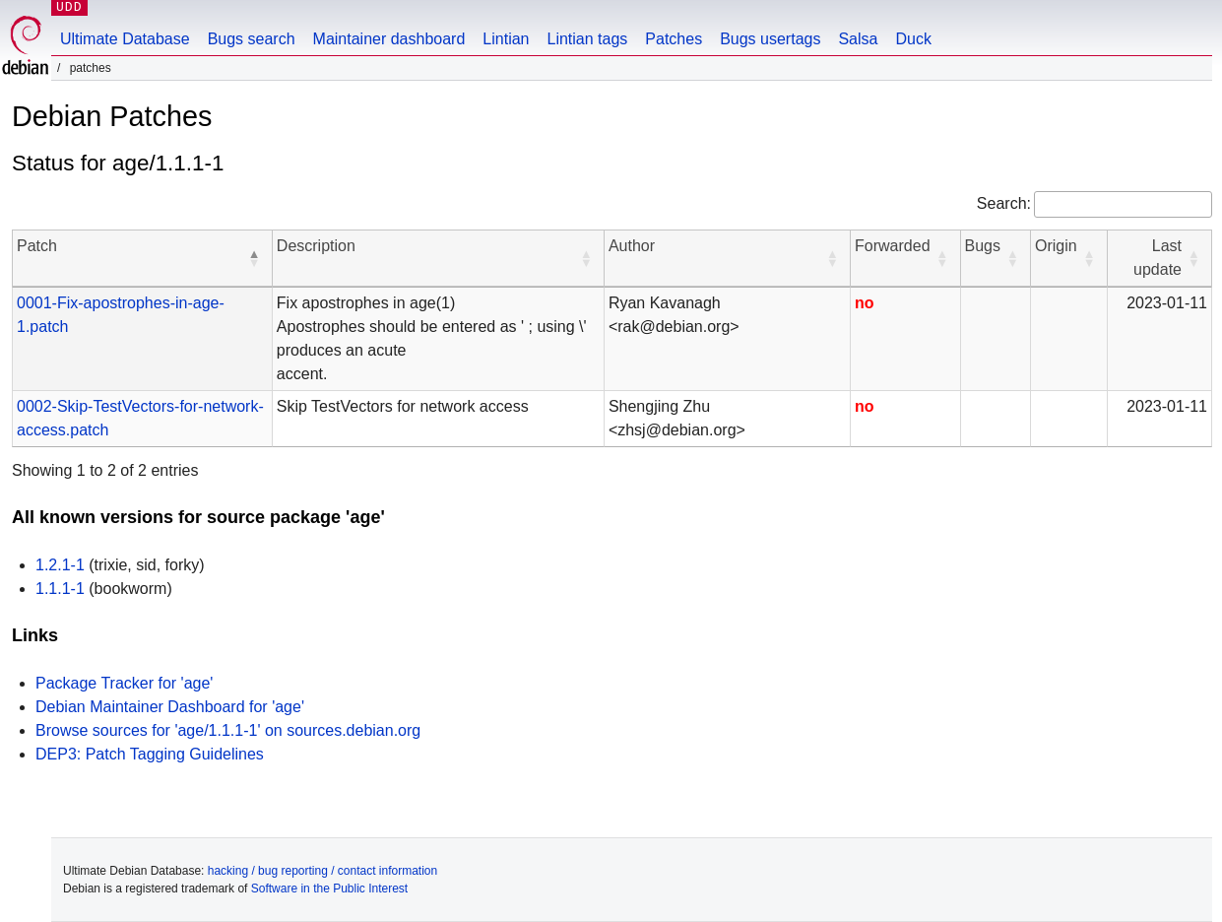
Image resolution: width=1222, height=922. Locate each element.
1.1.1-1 (60, 588)
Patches (673, 39)
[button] (254, 258)
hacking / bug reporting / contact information (322, 871)
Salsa (857, 39)
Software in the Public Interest (329, 888)
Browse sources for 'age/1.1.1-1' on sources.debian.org (227, 730)
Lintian (505, 39)
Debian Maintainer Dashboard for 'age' (169, 706)
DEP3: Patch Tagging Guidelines (149, 754)
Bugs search (251, 39)
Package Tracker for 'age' (124, 683)
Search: (1004, 203)
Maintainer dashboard (389, 39)
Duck (913, 39)
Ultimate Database (125, 39)
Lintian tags (587, 39)
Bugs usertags (770, 39)
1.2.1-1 (60, 565)
